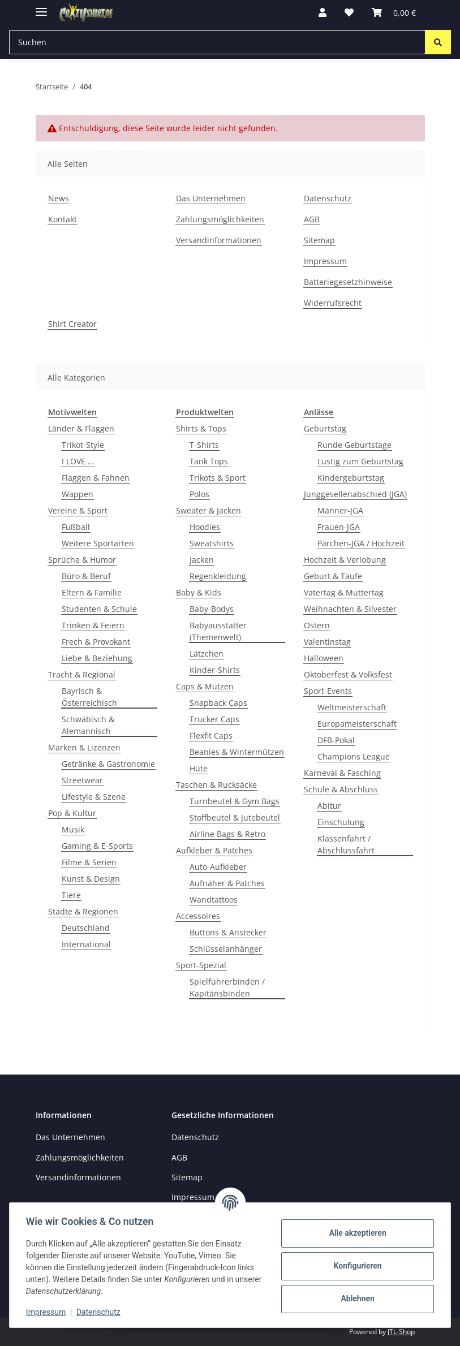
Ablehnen (355, 1298)
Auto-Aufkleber (218, 866)
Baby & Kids (198, 592)
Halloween (323, 658)
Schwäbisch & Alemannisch (88, 725)
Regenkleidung (218, 576)
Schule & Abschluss (341, 789)
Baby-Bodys (212, 608)
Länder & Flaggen (81, 428)
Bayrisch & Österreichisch (89, 696)
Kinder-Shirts (215, 670)
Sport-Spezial (201, 965)
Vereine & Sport (78, 510)
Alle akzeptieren (355, 1232)
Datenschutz (100, 1312)
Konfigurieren (356, 1265)
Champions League (353, 756)
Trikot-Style (83, 444)
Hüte (199, 768)
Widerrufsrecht (333, 302)
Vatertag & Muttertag (344, 592)
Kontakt (62, 219)
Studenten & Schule (99, 608)
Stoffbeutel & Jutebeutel (235, 817)
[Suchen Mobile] (217, 42)
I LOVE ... (78, 461)
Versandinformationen (218, 240)
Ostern (317, 625)
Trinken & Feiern (93, 625)
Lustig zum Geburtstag (360, 461)
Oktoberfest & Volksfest (348, 674)
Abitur (329, 805)
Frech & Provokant (96, 641)
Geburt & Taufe (333, 576)
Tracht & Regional (81, 674)
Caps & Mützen (205, 686)
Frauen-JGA (338, 526)
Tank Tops (209, 461)
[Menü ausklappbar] (41, 7)
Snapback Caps (218, 702)
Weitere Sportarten (98, 543)
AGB (312, 219)
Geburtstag (325, 428)
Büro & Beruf (86, 576)
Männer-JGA (340, 510)
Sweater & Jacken (208, 510)
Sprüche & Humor (82, 559)
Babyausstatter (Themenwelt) (218, 631)
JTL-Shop (401, 1331)
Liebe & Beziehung (97, 658)
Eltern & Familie (92, 592)
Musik (73, 829)
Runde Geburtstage (354, 444)
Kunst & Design (91, 878)
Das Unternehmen (211, 198)
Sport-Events (328, 690)
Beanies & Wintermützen (237, 752)
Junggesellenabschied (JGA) (355, 494)
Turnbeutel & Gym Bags (235, 801)
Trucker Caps (214, 719)
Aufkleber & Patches (214, 850)
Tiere (71, 895)
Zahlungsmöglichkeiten (220, 219)
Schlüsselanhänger (226, 948)
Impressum (47, 1312)
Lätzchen (206, 653)
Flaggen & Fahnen (96, 477)
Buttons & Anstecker (228, 932)
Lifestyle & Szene (94, 796)
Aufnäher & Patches (227, 883)
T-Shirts (204, 444)
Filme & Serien (89, 862)
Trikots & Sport (218, 477)
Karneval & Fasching (342, 772)
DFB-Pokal (336, 740)
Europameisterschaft (357, 723)
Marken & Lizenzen (84, 747)
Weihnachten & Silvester (350, 608)
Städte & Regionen (83, 911)
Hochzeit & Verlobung (345, 559)
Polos (199, 494)
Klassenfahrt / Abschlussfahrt (346, 844)
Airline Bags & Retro (227, 834)
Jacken (202, 559)
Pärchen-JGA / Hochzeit (361, 543)
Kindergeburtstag (350, 477)
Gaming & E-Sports (97, 845)
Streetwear (82, 780)
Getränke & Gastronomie (108, 763)
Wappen (77, 494)
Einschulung (340, 822)
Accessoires (198, 916)
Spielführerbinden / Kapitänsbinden (227, 987)
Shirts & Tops (201, 428)
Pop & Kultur (72, 813)
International (86, 944)
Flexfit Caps (211, 735)
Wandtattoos (214, 899)
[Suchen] (438, 42)
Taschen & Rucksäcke (216, 784)
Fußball (76, 526)
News (58, 198)
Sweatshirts (212, 543)
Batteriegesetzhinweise (348, 282)
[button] (322, 12)
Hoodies (205, 526)
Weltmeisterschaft (351, 707)
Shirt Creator (72, 323)
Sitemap (319, 240)
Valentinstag (327, 641)
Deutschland (86, 927)
